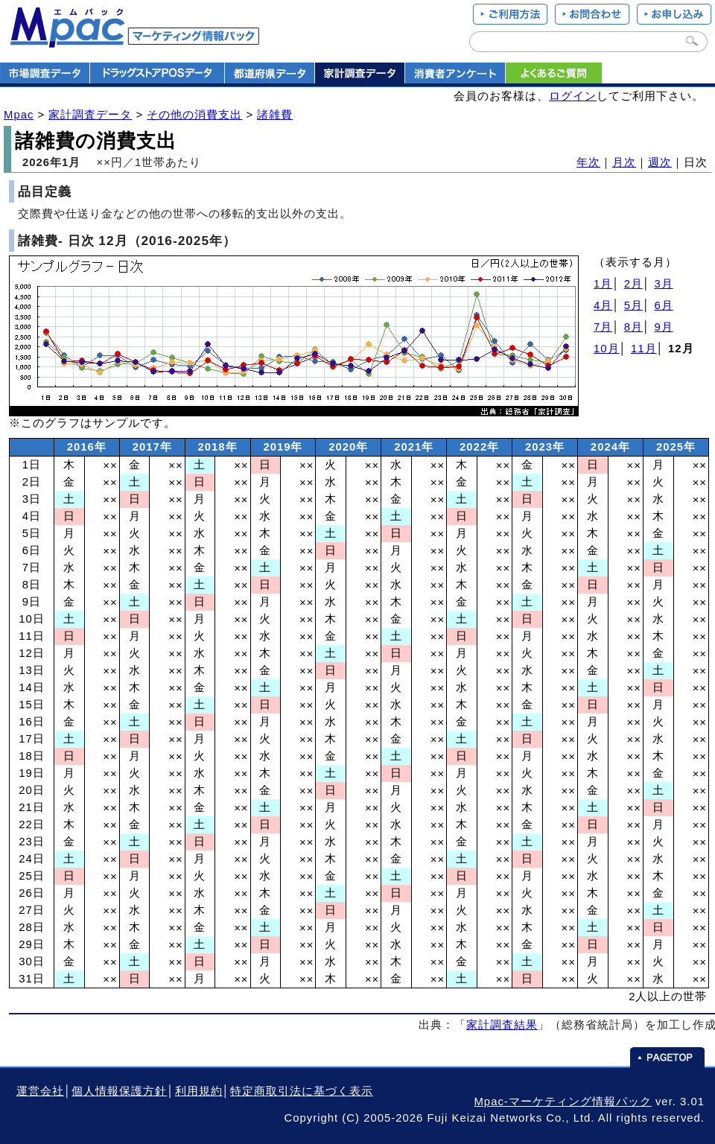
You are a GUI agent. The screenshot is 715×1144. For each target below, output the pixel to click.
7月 (603, 327)
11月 (644, 349)
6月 (663, 305)
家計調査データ (90, 115)
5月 (633, 305)
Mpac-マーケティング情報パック (562, 1102)
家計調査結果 (502, 1025)
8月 (633, 327)
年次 (588, 162)
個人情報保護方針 (119, 1091)
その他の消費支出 (194, 115)
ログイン (573, 96)
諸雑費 (275, 115)
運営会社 (40, 1091)
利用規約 (199, 1091)
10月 (607, 349)
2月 (633, 284)
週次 (660, 162)
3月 (663, 284)
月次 (624, 162)
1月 (603, 284)
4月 (603, 305)
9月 (663, 327)
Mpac (19, 115)
